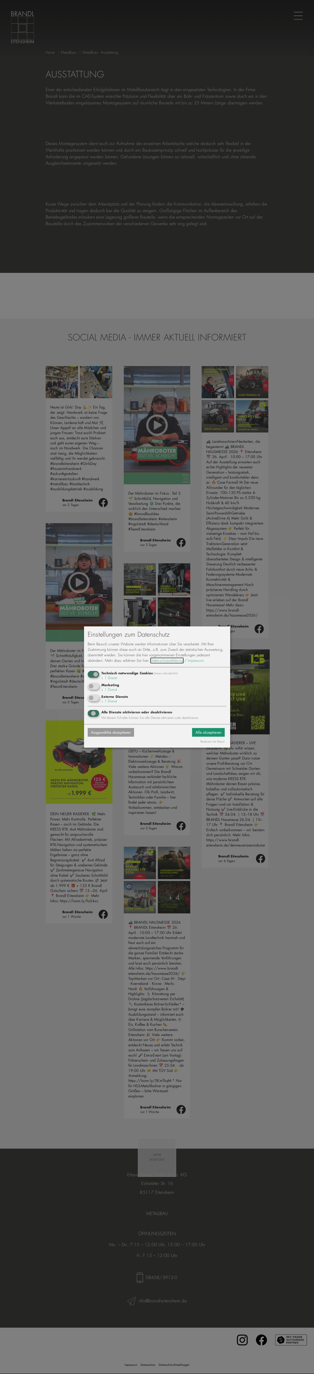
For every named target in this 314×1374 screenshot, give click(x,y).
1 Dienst (109, 677)
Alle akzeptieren (208, 732)
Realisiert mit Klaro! (213, 742)
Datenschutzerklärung (167, 660)
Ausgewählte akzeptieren (111, 732)
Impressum (195, 660)
